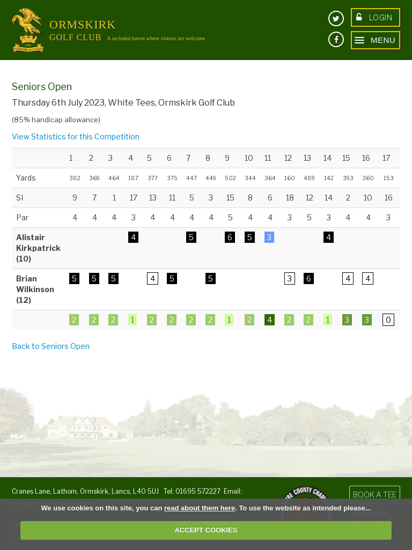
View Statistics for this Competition (75, 136)
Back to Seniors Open (51, 346)
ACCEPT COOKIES (205, 530)
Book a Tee (374, 494)
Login (374, 17)
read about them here (199, 508)
